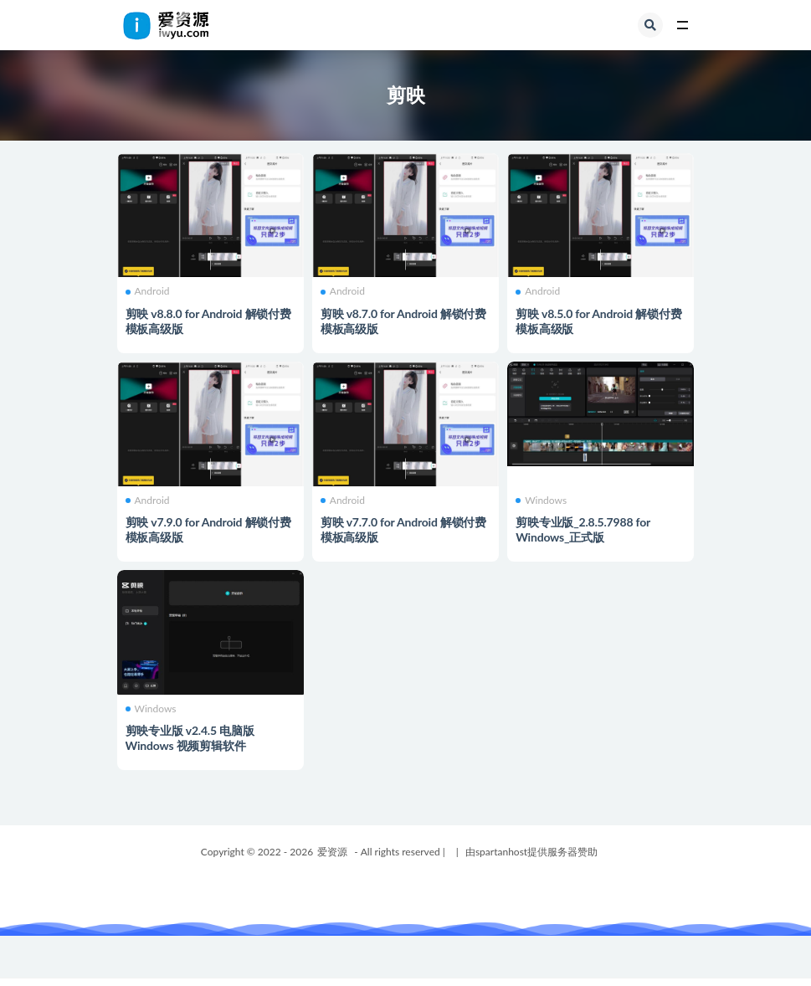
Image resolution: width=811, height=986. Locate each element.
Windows (541, 500)
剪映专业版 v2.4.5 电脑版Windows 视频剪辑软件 (190, 737)
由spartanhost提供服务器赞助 (531, 851)
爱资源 (332, 851)
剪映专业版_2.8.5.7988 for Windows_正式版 (583, 529)
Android (148, 291)
